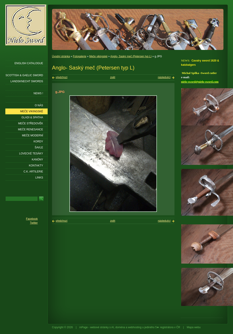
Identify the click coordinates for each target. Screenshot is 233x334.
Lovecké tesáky (31, 153)
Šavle (39, 147)
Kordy (38, 141)
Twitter (34, 222)
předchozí (62, 77)
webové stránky (99, 327)
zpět (112, 77)
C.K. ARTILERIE (33, 171)
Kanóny (37, 159)
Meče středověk (30, 123)
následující (164, 77)
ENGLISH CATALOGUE (28, 63)
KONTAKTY (36, 165)
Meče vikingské (98, 56)
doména (120, 327)
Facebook (32, 218)
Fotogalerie (79, 56)
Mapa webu (194, 327)
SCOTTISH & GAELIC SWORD (24, 75)
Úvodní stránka (61, 56)
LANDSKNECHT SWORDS (26, 81)
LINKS (39, 177)
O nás (39, 105)
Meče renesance (30, 129)
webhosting (135, 327)
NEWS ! (38, 93)
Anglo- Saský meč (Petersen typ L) (131, 56)
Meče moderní (32, 135)
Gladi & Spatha (32, 117)
